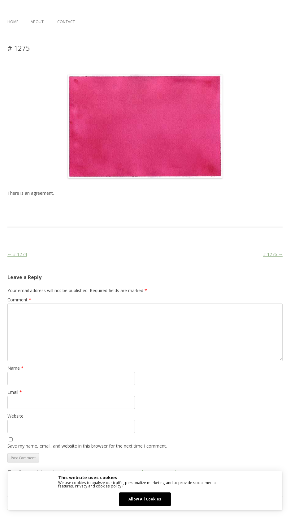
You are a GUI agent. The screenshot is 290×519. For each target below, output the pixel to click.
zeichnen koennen (261, 208)
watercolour (230, 208)
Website (15, 416)
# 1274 (17, 254)
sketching (186, 208)
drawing (127, 208)
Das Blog (62, 208)
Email (14, 392)
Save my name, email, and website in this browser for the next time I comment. (87, 446)
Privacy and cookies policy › (99, 485)
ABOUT (37, 21)
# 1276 (273, 254)
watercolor (207, 208)
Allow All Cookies (144, 498)
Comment (19, 300)
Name (15, 368)
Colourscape (106, 208)
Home (12, 21)
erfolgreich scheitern (155, 208)
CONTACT (66, 21)
